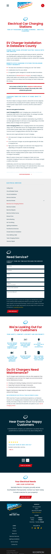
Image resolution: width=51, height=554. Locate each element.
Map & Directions (36, 513)
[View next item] (27, 460)
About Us (14, 534)
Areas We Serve (25, 497)
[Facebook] (32, 528)
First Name (9, 266)
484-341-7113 (14, 515)
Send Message (13, 311)
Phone (8, 274)
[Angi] (41, 528)
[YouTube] (38, 528)
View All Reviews (26, 466)
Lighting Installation (14, 540)
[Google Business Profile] (35, 528)
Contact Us (14, 545)
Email (8, 279)
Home (14, 529)
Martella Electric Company (24, 75)
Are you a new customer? (12, 287)
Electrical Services (14, 537)
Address (9, 283)
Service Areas (14, 542)
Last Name (9, 270)
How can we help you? (12, 292)
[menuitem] (25, 188)
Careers (14, 531)
